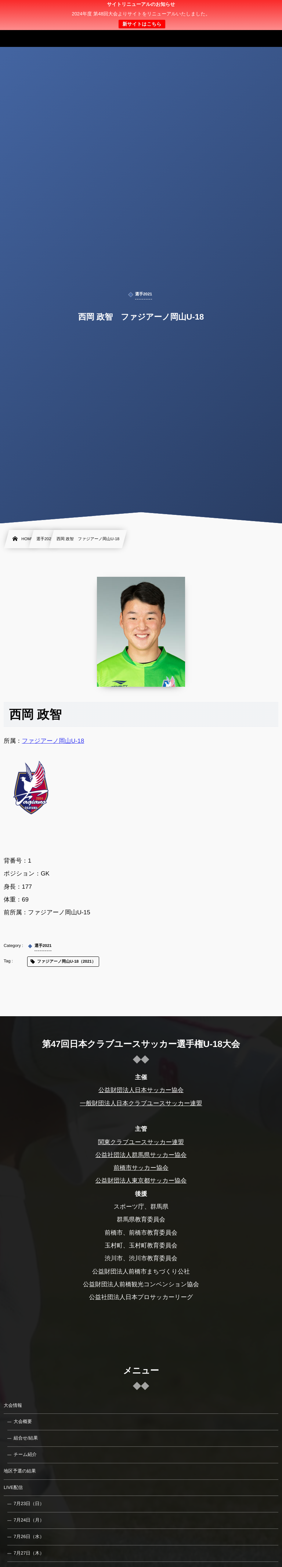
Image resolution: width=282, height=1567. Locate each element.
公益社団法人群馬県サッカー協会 (141, 1155)
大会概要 (23, 1421)
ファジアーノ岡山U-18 (53, 741)
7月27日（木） (29, 1553)
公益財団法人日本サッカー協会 (141, 1090)
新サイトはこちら (141, 24)
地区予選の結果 (20, 1471)
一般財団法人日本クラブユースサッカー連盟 (141, 1103)
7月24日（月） (29, 1520)
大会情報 (13, 1405)
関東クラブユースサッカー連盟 (141, 1142)
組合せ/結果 (26, 1438)
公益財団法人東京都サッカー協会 (141, 1180)
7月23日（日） (29, 1503)
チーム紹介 (25, 1454)
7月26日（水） (29, 1536)
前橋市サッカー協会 (141, 1168)
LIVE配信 (13, 1487)
